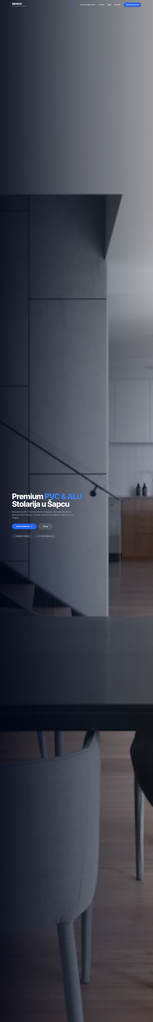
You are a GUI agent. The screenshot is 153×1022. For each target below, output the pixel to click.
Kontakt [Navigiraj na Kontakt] (117, 5)
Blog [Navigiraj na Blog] (109, 5)
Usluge (45, 528)
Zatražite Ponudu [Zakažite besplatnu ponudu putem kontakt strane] (132, 5)
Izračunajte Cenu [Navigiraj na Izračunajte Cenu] (87, 5)
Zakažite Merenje (24, 528)
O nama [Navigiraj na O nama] (101, 5)
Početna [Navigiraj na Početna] (74, 5)
